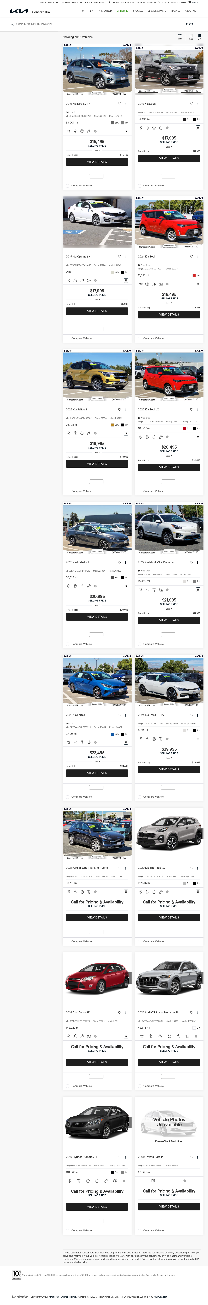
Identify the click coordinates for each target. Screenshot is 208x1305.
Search (189, 24)
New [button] (91, 11)
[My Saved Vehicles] (193, 2)
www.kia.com (161, 1297)
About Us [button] (190, 11)
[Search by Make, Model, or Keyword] (99, 24)
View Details (97, 162)
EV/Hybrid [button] (122, 11)
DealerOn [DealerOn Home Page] (54, 1297)
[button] (128, 69)
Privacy (73, 1297)
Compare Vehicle (81, 185)
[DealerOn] (20, 1296)
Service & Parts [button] (157, 11)
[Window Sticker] (126, 131)
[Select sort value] (180, 37)
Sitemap (65, 1297)
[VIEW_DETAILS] (169, 1122)
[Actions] (125, 104)
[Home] (82, 11)
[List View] (199, 37)
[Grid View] (190, 37)
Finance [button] (175, 11)
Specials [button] (138, 11)
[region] (97, 155)
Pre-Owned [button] (105, 11)
